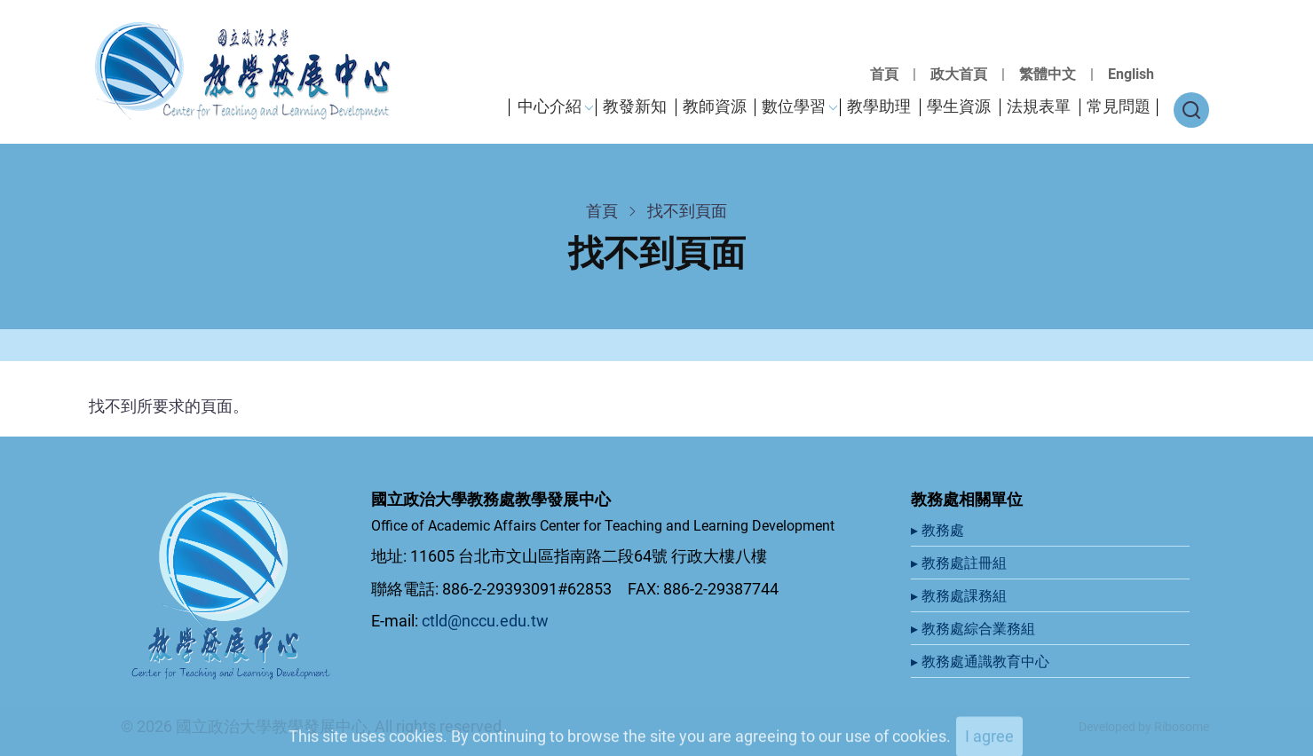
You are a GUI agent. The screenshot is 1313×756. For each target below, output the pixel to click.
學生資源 (959, 106)
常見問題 (1119, 106)
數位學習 (794, 106)
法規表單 (1039, 106)
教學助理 (879, 106)
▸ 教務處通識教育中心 (982, 661)
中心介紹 (549, 106)
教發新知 (635, 106)
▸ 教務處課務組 (960, 595)
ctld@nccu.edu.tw (485, 620)
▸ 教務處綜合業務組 (975, 628)
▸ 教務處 (939, 530)
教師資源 (715, 106)
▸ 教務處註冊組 (960, 563)
